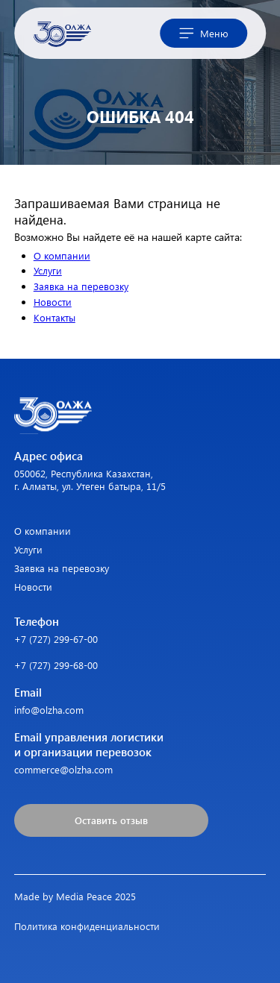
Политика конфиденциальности (87, 926)
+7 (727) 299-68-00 (56, 665)
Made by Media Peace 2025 (75, 896)
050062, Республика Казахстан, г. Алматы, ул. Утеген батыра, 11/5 (90, 479)
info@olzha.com (49, 709)
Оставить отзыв (111, 820)
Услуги (48, 270)
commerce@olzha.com (63, 769)
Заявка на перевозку (81, 286)
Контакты (54, 317)
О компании (62, 255)
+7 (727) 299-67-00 (56, 638)
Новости (53, 301)
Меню (203, 33)
